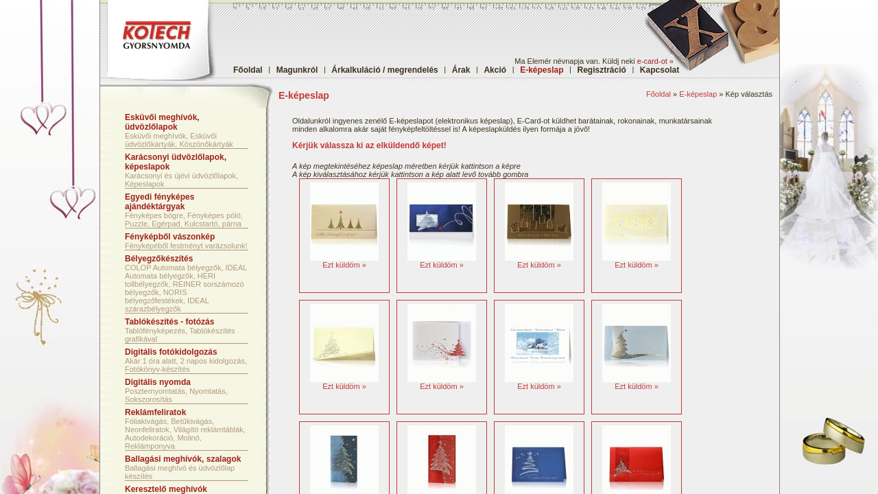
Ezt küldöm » (344, 265)
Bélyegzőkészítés (159, 258)
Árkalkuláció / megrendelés (384, 70)
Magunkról (297, 70)
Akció (495, 70)
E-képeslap (698, 94)
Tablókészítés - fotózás (169, 322)
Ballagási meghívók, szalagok (183, 459)
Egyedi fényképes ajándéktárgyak (159, 201)
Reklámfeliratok (155, 412)
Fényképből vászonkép (170, 237)
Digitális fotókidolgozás (171, 352)
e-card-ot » (655, 61)
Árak (461, 70)
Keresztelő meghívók (166, 489)
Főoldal (248, 70)
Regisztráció (602, 70)
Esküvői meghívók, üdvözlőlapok (162, 122)
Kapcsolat (659, 70)
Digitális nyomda (158, 382)
